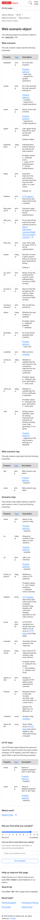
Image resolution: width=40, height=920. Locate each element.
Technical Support (9, 902)
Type (17, 57)
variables (26, 354)
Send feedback (20, 861)
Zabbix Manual (7, 15)
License (13, 918)
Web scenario (24, 18)
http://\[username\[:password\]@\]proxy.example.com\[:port (29, 232)
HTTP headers (28, 196)
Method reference (9, 18)
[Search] (30, 3)
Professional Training (30, 902)
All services (6, 907)
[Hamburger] (36, 3)
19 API (18, 15)
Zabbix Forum (27, 907)
